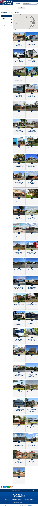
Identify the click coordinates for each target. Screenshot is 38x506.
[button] (33, 21)
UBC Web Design (30, 505)
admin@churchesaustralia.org (19, 502)
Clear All (2, 26)
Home (2, 7)
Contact (26, 7)
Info (19, 41)
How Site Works (9, 7)
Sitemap (5, 505)
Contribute (15, 7)
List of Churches (21, 7)
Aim (5, 7)
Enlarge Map (15, 29)
